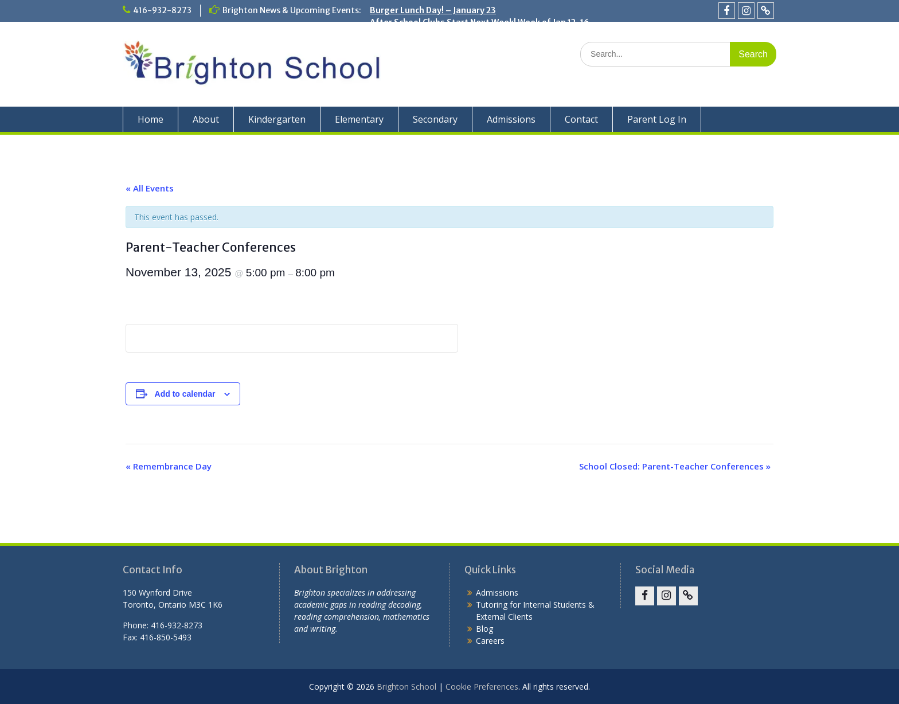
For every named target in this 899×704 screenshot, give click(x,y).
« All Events (150, 188)
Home (150, 119)
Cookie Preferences (481, 686)
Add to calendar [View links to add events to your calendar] (185, 393)
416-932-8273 (162, 10)
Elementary (359, 119)
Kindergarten (277, 119)
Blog (484, 628)
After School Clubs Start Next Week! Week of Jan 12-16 (479, 22)
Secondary (435, 119)
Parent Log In (656, 119)
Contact (581, 119)
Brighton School (406, 686)
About (206, 119)
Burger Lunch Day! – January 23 (433, 10)
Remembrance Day (169, 466)
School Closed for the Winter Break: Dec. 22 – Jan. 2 (472, 34)
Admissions (511, 119)
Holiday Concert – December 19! (434, 46)
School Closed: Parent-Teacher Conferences (675, 466)
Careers (490, 640)
